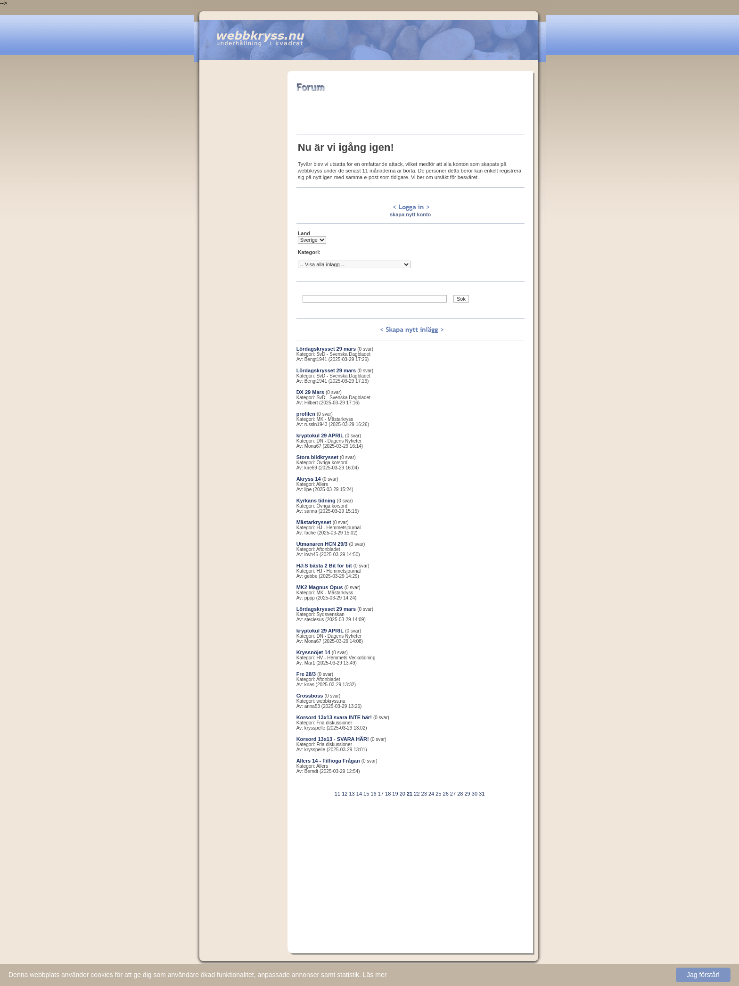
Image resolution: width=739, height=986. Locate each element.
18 (388, 794)
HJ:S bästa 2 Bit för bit (324, 565)
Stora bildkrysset (317, 457)
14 (359, 794)
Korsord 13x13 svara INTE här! (334, 717)
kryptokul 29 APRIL (320, 435)
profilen (305, 414)
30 (474, 794)
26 (446, 794)
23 (424, 794)
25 (438, 794)
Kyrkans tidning (316, 500)
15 (366, 794)
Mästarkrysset (313, 522)
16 (373, 794)
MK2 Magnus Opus (319, 587)
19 (395, 794)
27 (453, 794)
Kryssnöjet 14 (313, 652)
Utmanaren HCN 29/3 (322, 544)
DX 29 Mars (310, 392)
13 (351, 794)
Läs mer (375, 974)
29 (467, 794)
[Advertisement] (243, 212)
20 (402, 794)
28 (460, 794)
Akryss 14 (308, 479)
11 (337, 794)
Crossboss (309, 695)
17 (381, 794)
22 (416, 794)
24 (431, 794)
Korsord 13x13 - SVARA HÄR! (332, 739)
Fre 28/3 (306, 674)
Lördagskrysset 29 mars (326, 349)
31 (481, 794)
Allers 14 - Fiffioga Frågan (328, 761)
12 (344, 794)
